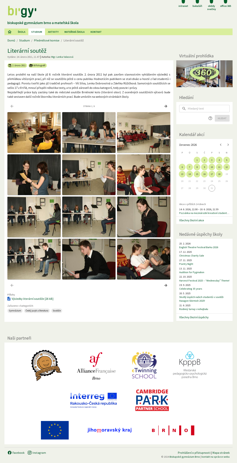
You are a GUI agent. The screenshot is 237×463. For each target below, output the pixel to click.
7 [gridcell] (189, 167)
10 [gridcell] (212, 167)
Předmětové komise (46, 40)
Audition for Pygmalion (191, 272)
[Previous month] (220, 144)
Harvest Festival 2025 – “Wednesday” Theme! (204, 280)
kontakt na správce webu (216, 456)
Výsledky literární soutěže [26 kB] (30, 298)
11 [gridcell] (219, 167)
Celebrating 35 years (190, 288)
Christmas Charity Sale (191, 255)
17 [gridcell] (212, 174)
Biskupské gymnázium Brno (185, 456)
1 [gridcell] (197, 160)
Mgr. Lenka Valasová (62, 56)
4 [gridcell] (219, 160)
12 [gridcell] (227, 167)
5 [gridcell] (226, 160)
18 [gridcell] (219, 174)
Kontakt (96, 31)
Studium (36, 31)
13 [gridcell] (182, 174)
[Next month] (228, 144)
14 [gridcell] (189, 174)
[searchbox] (209, 108)
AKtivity (53, 31)
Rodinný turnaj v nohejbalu (193, 309)
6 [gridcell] (182, 167)
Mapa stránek (221, 452)
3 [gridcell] (211, 160)
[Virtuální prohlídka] (204, 73)
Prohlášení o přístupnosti (194, 452)
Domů (11, 40)
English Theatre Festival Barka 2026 (198, 247)
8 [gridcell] (197, 167)
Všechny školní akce (191, 220)
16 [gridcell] (204, 174)
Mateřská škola (74, 31)
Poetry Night (186, 264)
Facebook (15, 452)
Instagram (36, 452)
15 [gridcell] (197, 174)
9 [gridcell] (204, 167)
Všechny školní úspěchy (193, 317)
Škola (21, 31)
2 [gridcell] (204, 160)
